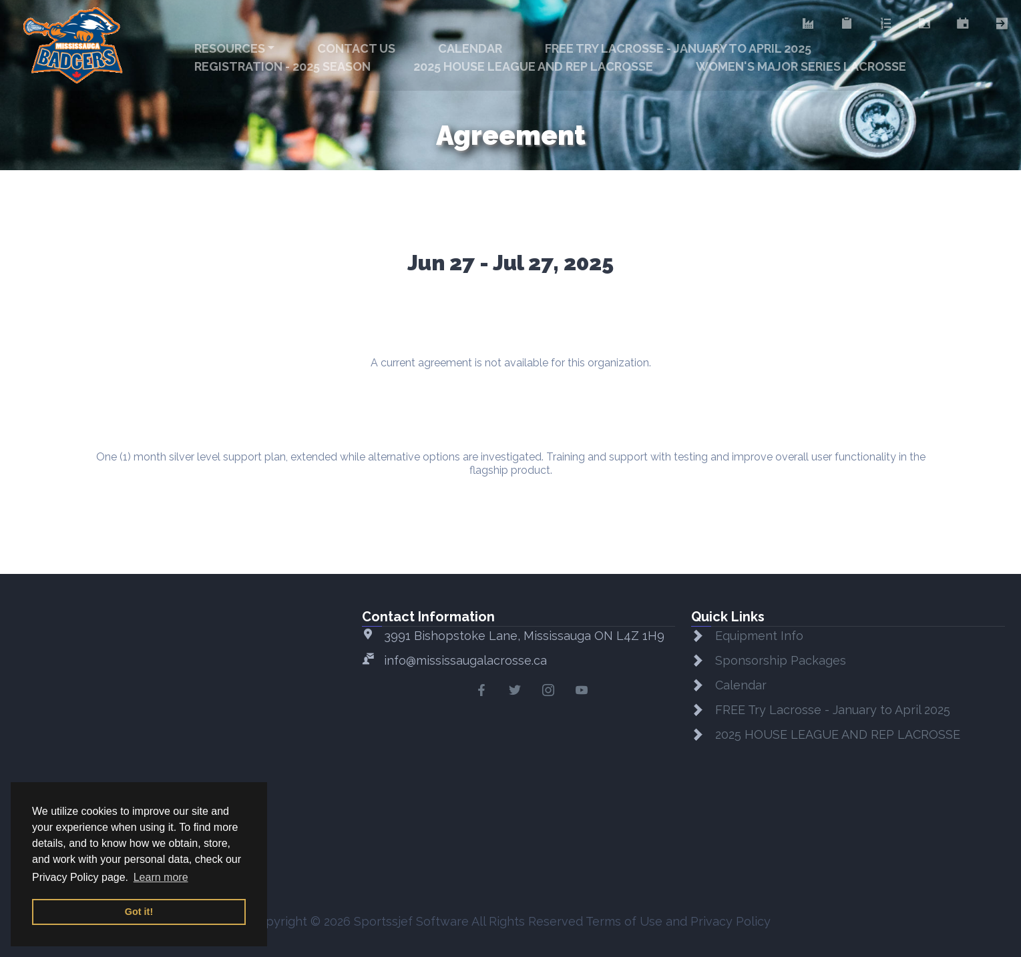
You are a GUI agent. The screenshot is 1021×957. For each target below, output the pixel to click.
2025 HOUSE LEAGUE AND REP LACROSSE (533, 66)
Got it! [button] (139, 911)
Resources (229, 48)
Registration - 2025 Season (282, 66)
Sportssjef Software (411, 921)
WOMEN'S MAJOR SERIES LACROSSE (801, 66)
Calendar (470, 48)
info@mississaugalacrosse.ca (465, 660)
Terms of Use (624, 921)
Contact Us (356, 48)
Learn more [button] (161, 877)
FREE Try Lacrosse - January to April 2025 (678, 48)
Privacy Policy (730, 921)
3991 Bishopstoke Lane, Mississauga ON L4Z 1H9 (524, 636)
